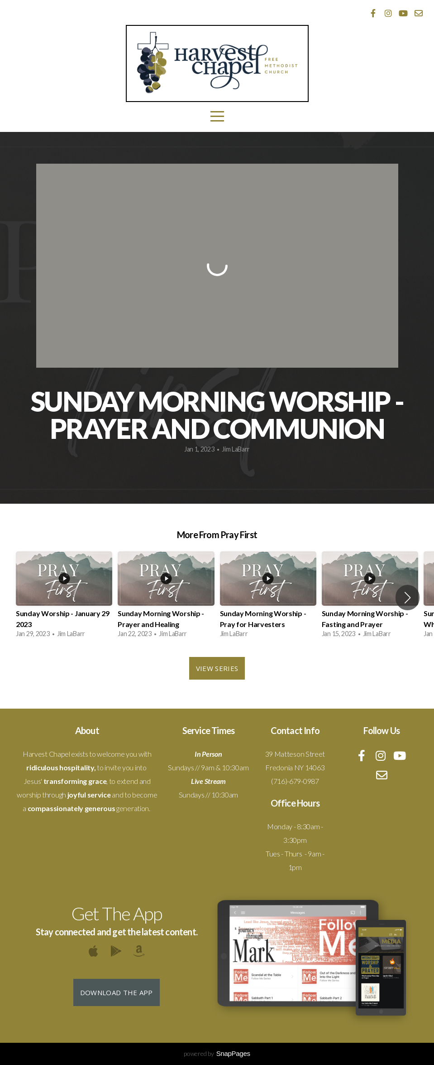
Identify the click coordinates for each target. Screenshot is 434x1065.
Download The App (116, 992)
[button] (407, 598)
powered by (217, 1053)
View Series (217, 668)
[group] (64, 597)
